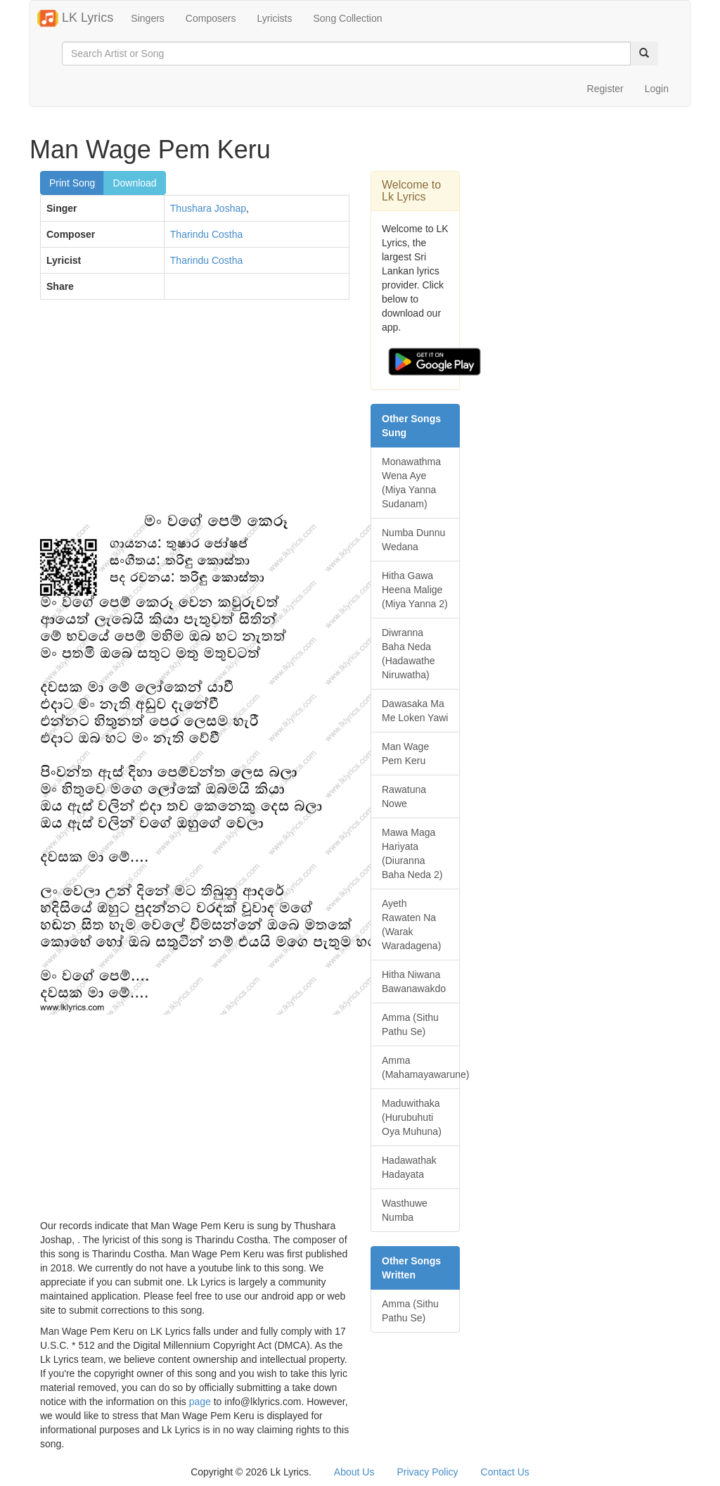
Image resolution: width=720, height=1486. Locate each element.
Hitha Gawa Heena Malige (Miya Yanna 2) (415, 589)
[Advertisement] (194, 412)
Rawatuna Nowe (404, 796)
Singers (147, 18)
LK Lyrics (75, 18)
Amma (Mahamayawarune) (421, 1067)
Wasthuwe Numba (405, 1210)
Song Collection (347, 18)
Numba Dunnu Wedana (413, 539)
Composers (211, 18)
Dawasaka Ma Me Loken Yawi (415, 710)
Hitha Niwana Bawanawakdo (414, 981)
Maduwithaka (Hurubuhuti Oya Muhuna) (412, 1117)
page (200, 1401)
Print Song (72, 183)
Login (657, 88)
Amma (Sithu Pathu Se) (410, 1024)
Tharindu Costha (206, 234)
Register (605, 88)
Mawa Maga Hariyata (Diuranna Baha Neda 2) (412, 853)
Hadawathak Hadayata (409, 1167)
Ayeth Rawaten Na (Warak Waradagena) (411, 924)
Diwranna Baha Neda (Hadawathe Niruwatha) (408, 653)
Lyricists (274, 18)
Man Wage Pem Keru (405, 753)
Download (134, 183)
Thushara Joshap (208, 208)
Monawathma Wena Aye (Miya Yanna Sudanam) (411, 482)
